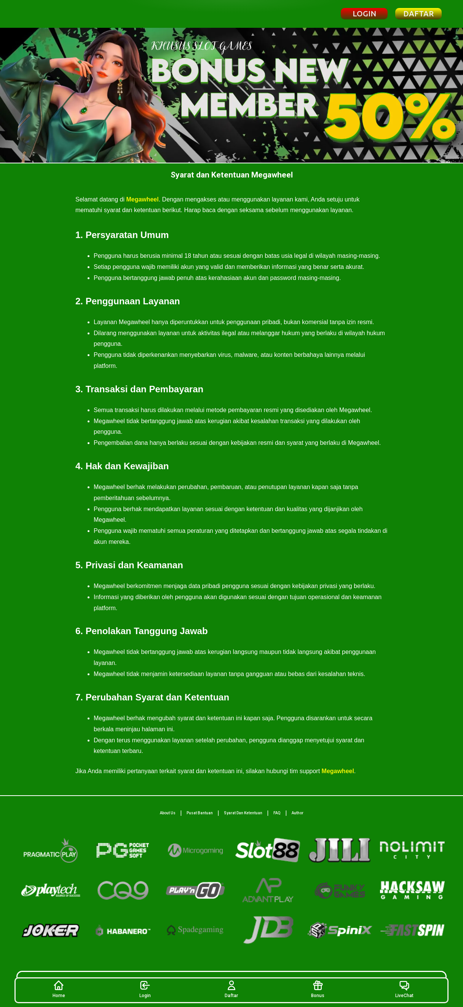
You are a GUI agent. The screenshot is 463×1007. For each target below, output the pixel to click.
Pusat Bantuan (200, 813)
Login (145, 989)
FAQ (277, 813)
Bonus (317, 989)
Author (297, 813)
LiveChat (404, 989)
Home (59, 989)
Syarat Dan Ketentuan (243, 813)
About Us (168, 813)
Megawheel (142, 199)
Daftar (231, 989)
